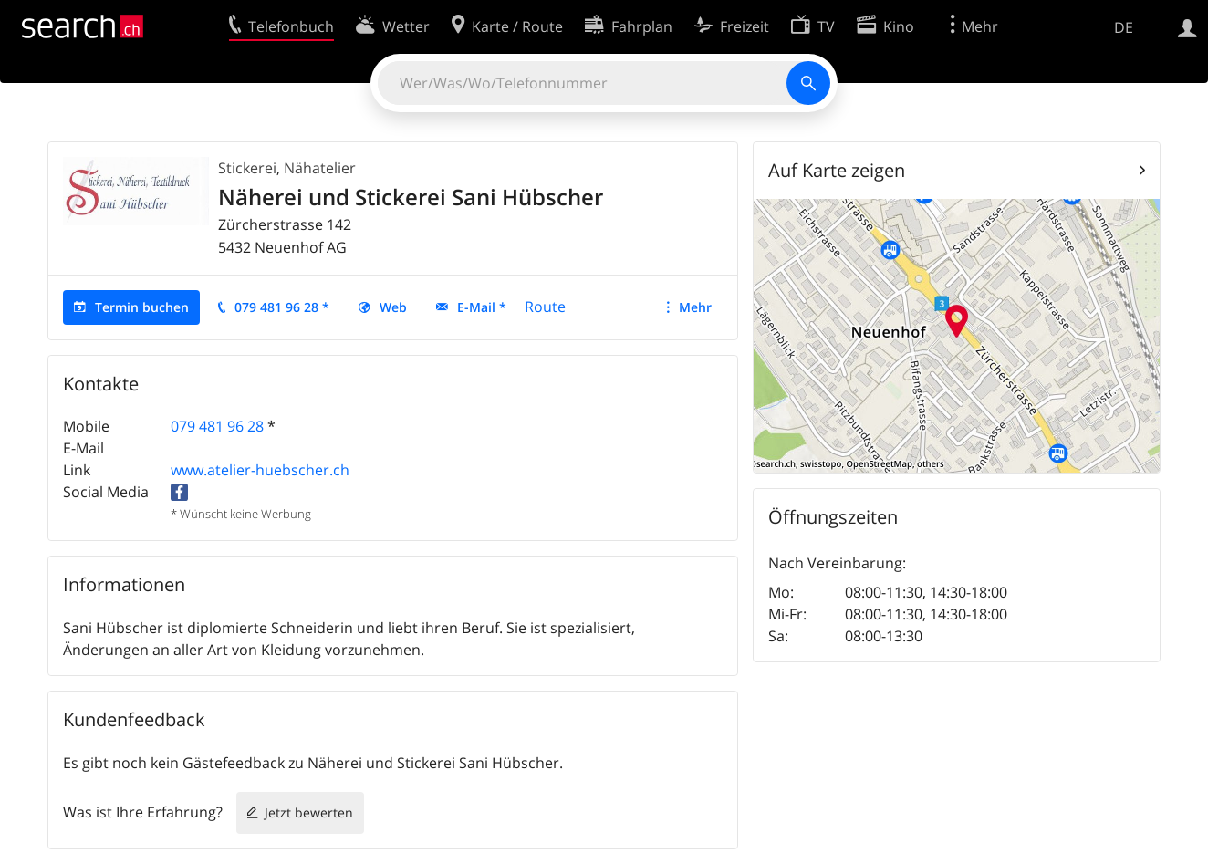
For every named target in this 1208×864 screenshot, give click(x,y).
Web (393, 307)
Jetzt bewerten (309, 812)
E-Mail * (481, 307)
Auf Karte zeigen (836, 170)
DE (1123, 27)
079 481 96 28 (217, 426)
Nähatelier (320, 168)
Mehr (695, 307)
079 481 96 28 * (281, 307)
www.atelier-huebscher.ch (260, 470)
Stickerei (247, 168)
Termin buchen (142, 307)
